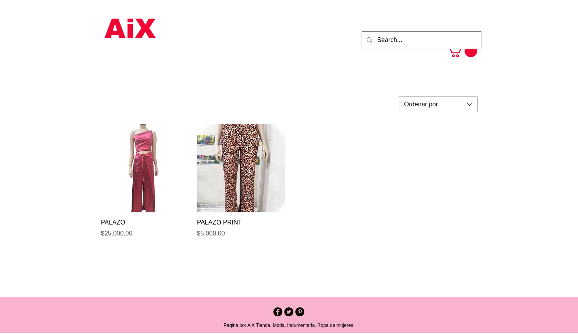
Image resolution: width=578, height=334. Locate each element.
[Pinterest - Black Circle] (299, 311)
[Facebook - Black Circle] (277, 311)
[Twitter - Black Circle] (288, 311)
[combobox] (438, 104)
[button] (461, 51)
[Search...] (421, 40)
